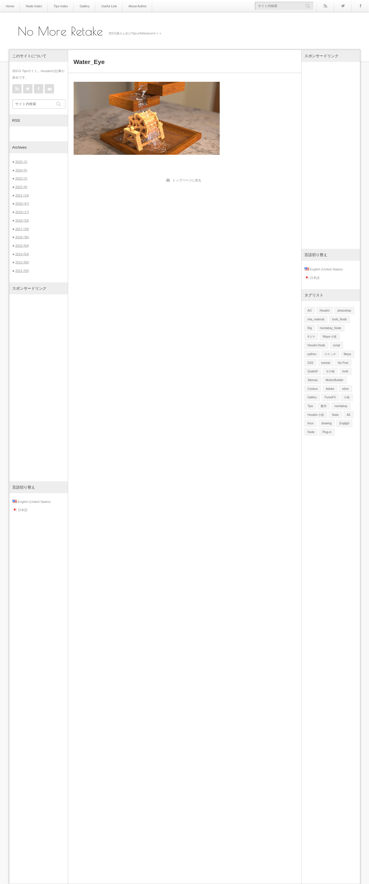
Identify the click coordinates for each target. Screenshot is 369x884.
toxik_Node (339, 319)
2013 (22, 262)
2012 (22, 270)
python (312, 354)
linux (311, 423)
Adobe (330, 388)
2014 (22, 254)
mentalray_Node (330, 328)
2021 (22, 195)
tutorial (325, 362)
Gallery (81, 6)
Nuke (335, 414)
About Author (132, 6)
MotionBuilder (335, 380)
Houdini (325, 310)
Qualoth (313, 371)
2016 (22, 237)
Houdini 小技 (316, 414)
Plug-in (326, 432)
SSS (310, 362)
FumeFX (330, 397)
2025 (21, 162)
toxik (345, 371)
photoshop (344, 310)
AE (349, 414)
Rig (310, 328)
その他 (330, 371)
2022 (21, 187)
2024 (21, 170)
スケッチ (330, 354)
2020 (22, 203)
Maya (347, 354)
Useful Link (105, 6)
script (336, 345)
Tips (310, 406)
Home (10, 6)
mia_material (316, 319)
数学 (324, 406)
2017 (22, 229)
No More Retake (60, 31)
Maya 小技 (330, 336)
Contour (313, 388)
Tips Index (58, 6)
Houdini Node (316, 345)
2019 (22, 212)
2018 (22, 220)
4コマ (311, 336)
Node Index (32, 6)
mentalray (341, 406)
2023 (21, 178)
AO (310, 310)
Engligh (344, 423)
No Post (343, 362)
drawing (326, 423)
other (345, 388)
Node (311, 432)
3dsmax (313, 380)
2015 (22, 245)
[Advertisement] (38, 387)
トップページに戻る (186, 180)
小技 (347, 397)
